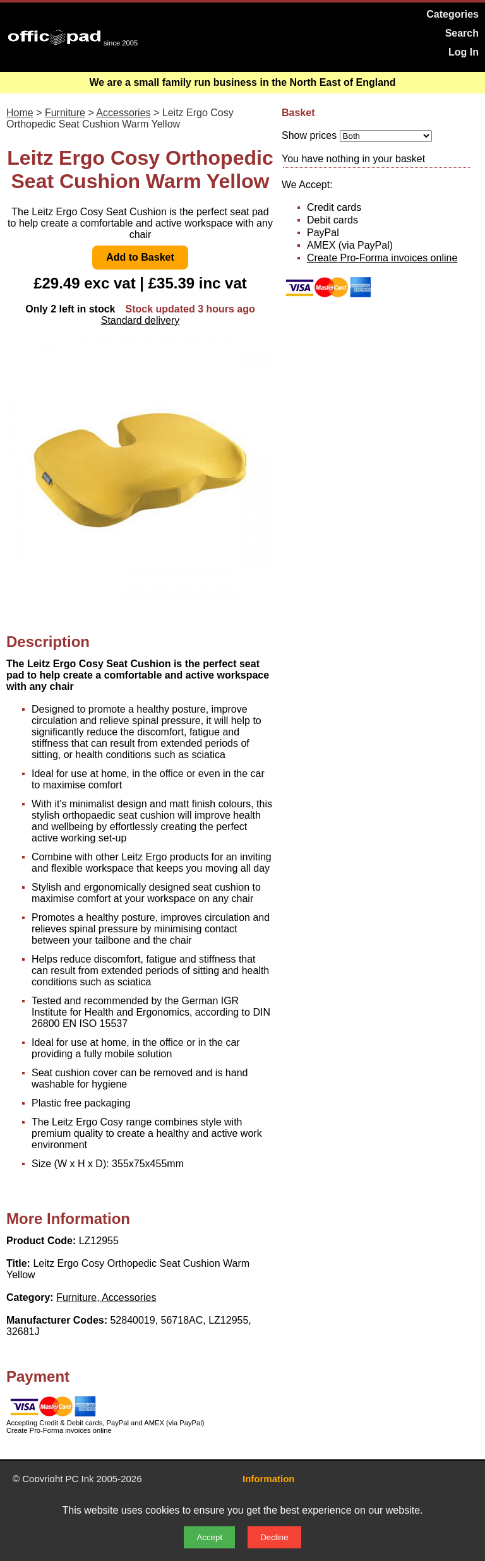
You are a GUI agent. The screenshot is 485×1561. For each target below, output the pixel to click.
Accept (209, 1537)
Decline (274, 1537)
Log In (463, 52)
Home (19, 112)
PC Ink (80, 1478)
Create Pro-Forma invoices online (382, 257)
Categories (452, 14)
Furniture (65, 112)
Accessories (123, 112)
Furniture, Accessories (106, 1297)
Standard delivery (140, 320)
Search (462, 33)
